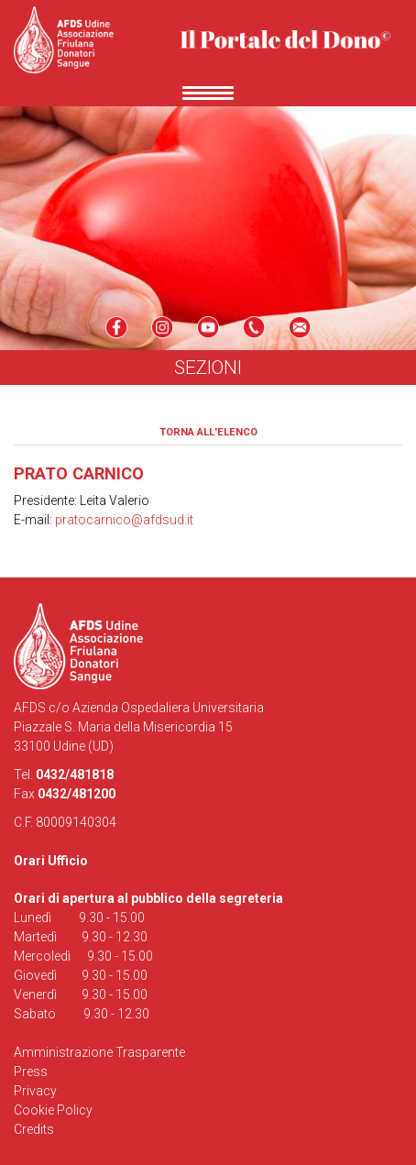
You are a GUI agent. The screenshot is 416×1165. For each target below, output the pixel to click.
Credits (34, 1129)
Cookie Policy (53, 1110)
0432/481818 (75, 774)
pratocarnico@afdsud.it (124, 519)
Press (31, 1071)
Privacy (35, 1090)
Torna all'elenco (208, 432)
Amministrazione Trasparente (99, 1052)
